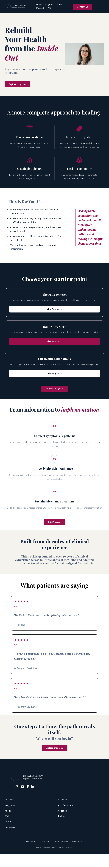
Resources (10, 839)
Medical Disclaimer (61, 854)
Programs (48, 4)
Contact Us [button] (82, 6)
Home (38, 4)
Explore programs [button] (17, 84)
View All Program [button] (54, 391)
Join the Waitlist (66, 815)
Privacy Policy (31, 854)
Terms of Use (45, 854)
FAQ (48, 8)
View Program (54, 309)
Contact (9, 833)
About (58, 4)
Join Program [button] (54, 526)
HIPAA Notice (77, 854)
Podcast (39, 8)
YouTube (63, 821)
